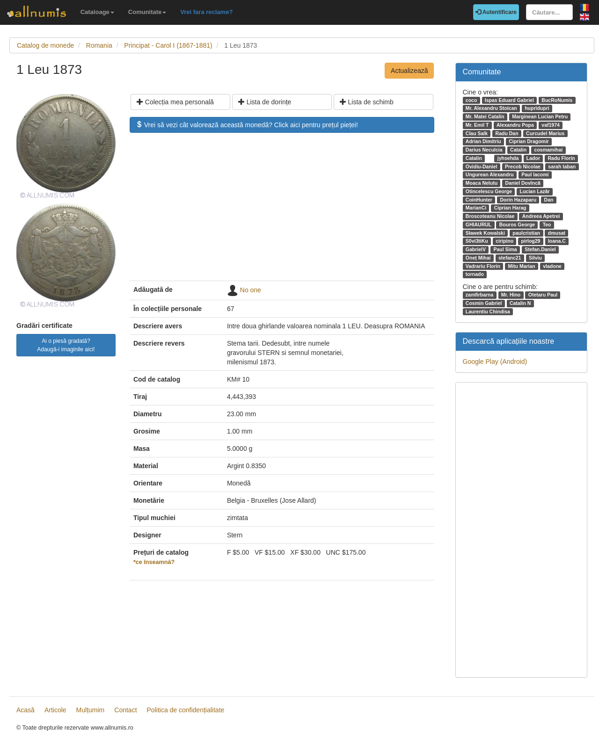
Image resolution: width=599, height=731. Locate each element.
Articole (55, 710)
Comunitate (147, 11)
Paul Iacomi (534, 174)
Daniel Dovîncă (523, 183)
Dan (549, 200)
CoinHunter (479, 200)
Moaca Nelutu (481, 183)
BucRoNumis (556, 100)
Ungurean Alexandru (490, 174)
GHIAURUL (478, 224)
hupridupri (537, 108)
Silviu (535, 258)
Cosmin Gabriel (484, 303)
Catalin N (520, 303)
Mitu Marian (521, 266)
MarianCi (476, 207)
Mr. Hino (510, 294)
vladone (552, 266)
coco (471, 100)
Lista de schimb (367, 102)
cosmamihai (548, 149)
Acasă (25, 710)
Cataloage (97, 11)
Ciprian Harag (510, 207)
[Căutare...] (549, 12)
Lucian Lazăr (534, 191)
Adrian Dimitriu (483, 141)
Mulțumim (90, 710)
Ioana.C (557, 241)
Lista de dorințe (265, 102)
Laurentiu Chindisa (488, 311)
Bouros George (517, 224)
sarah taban (562, 166)
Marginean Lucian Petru (540, 116)
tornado (475, 274)
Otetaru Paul (542, 294)
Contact (125, 710)
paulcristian (526, 233)
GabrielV (476, 249)
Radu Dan (507, 133)
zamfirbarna (480, 294)
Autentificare (496, 12)
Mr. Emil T (477, 125)
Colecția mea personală (175, 102)
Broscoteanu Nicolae (490, 216)
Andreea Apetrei (541, 216)
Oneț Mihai (478, 258)
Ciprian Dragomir (529, 141)
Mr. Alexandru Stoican (491, 108)
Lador (533, 158)
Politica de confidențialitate (186, 710)
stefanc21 (509, 258)
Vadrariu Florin (483, 266)
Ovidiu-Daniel (481, 166)
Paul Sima (505, 249)
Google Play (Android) (495, 361)
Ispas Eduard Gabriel (509, 100)
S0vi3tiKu (477, 241)
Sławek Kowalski (485, 233)
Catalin (518, 149)
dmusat (556, 233)
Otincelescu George (489, 191)
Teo (547, 224)
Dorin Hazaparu (518, 200)
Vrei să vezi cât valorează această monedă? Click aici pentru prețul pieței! (247, 125)
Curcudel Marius (545, 133)
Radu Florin (561, 158)
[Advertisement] (282, 211)
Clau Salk (477, 133)
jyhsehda (508, 158)
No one (250, 290)
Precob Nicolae (523, 166)
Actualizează (409, 70)
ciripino (504, 241)
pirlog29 (531, 241)
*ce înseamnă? (154, 562)
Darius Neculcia (484, 149)
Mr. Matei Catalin (485, 116)
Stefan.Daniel (540, 249)
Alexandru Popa (515, 125)
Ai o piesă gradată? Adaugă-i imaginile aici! (66, 345)
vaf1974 (550, 125)
